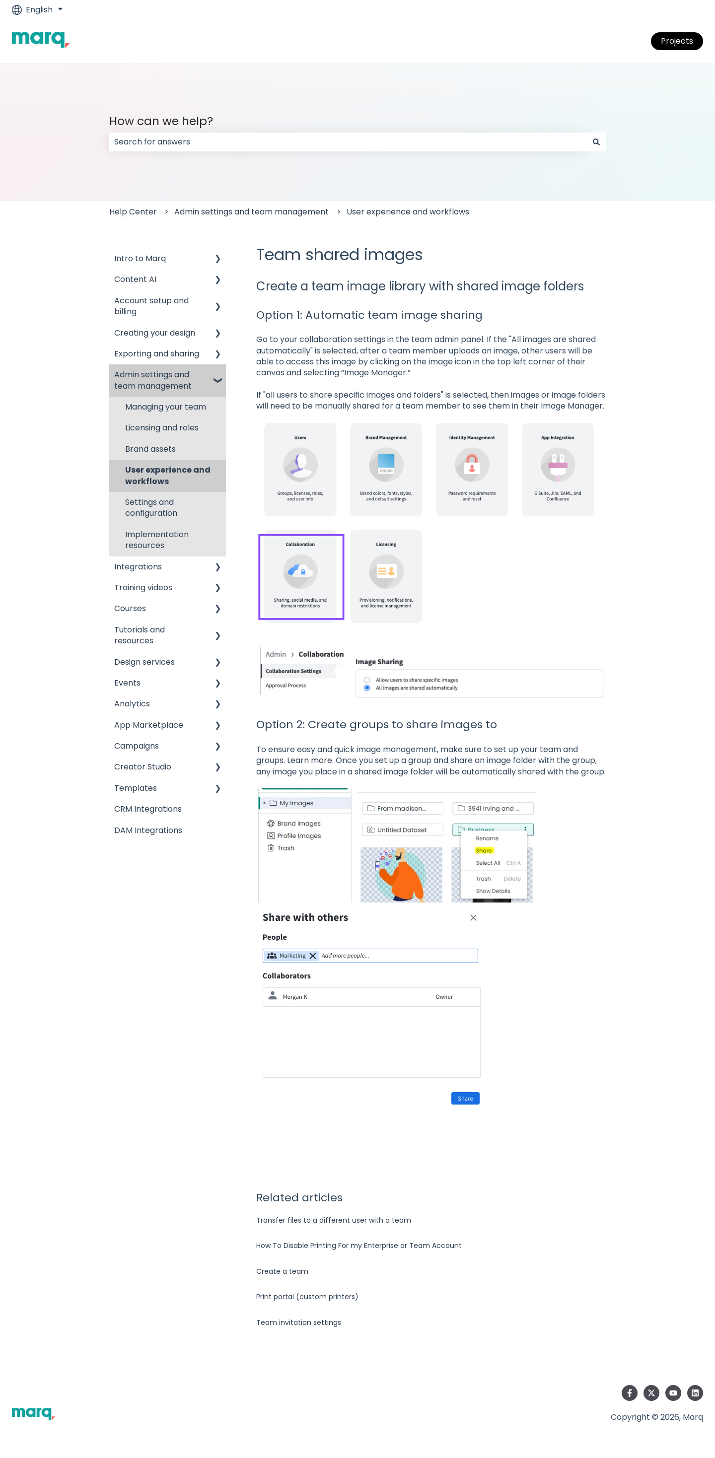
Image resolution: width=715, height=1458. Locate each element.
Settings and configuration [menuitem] (151, 507)
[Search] (596, 142)
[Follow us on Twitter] (651, 1393)
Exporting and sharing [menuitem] (156, 353)
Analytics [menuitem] (132, 703)
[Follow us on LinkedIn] (695, 1393)
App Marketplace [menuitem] (148, 725)
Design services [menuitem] (144, 662)
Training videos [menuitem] (143, 587)
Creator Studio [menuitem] (142, 766)
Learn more (309, 760)
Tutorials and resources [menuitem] (139, 635)
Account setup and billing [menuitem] (151, 306)
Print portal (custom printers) (307, 1297)
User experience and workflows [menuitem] (168, 475)
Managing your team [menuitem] (165, 407)
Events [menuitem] (127, 683)
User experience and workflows (408, 211)
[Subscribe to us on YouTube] (673, 1393)
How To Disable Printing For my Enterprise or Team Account (359, 1245)
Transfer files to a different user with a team (333, 1220)
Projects (677, 41)
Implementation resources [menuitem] (157, 540)
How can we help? (161, 121)
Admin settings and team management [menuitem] (153, 380)
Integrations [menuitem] (138, 566)
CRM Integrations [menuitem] (148, 809)
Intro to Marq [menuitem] (140, 258)
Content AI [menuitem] (135, 279)
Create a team (282, 1271)
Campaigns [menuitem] (136, 746)
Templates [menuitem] (135, 788)
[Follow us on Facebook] (630, 1393)
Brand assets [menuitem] (150, 449)
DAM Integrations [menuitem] (148, 830)
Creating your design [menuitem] (154, 333)
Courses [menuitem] (130, 608)
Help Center (133, 211)
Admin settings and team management (251, 211)
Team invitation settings (298, 1322)
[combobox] (348, 142)
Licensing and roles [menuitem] (162, 427)
